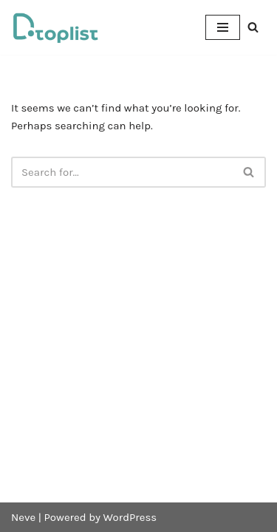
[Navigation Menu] (222, 27)
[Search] (253, 27)
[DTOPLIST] (55, 27)
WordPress (130, 517)
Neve (23, 517)
